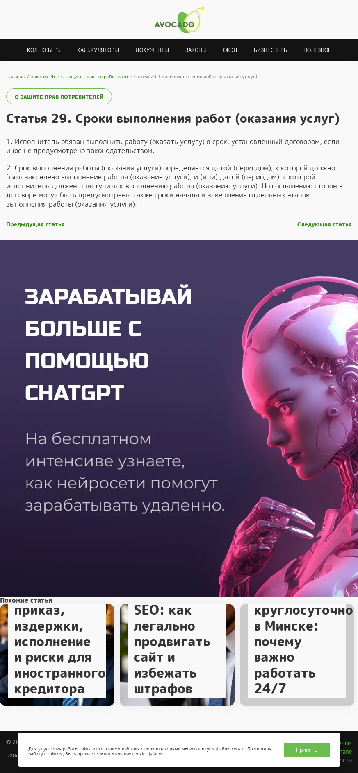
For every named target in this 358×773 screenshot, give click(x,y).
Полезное (317, 50)
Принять (306, 750)
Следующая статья (324, 224)
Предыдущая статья (35, 224)
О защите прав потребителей (59, 97)
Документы (152, 50)
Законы (196, 50)
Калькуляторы (98, 50)
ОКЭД (230, 50)
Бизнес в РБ (270, 50)
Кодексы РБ (44, 50)
